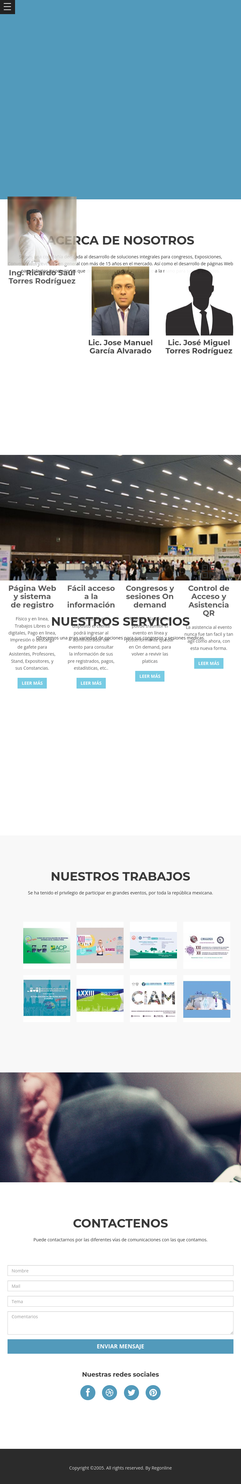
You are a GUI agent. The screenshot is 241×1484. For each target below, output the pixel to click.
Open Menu (7, 7)
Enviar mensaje (120, 1346)
